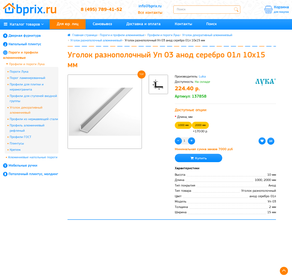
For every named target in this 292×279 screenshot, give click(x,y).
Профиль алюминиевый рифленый (27, 128)
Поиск (211, 24)
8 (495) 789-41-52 (101, 9)
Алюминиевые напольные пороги (32, 157)
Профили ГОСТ (20, 137)
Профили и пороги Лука (25, 64)
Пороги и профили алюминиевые (122, 35)
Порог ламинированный (27, 78)
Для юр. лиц (67, 24)
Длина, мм (184, 117)
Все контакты (150, 13)
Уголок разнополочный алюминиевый (96, 40)
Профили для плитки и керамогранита (27, 87)
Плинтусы (17, 143)
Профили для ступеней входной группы (33, 98)
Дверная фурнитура (25, 36)
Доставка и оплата (143, 24)
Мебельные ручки (23, 166)
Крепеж (15, 150)
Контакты (183, 24)
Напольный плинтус (25, 44)
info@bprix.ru (150, 6)
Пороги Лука (19, 71)
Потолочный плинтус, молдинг (33, 174)
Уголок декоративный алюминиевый (26, 110)
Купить (198, 158)
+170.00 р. (200, 127)
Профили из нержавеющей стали (34, 119)
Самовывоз (102, 24)
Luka (202, 76)
